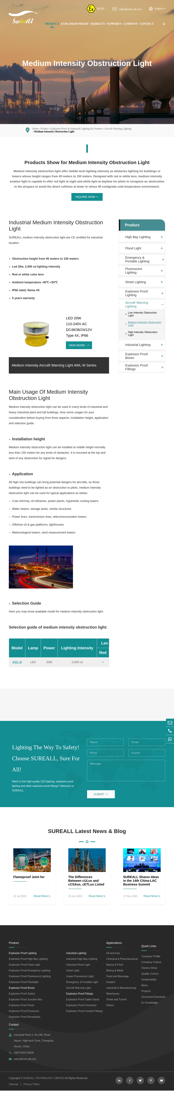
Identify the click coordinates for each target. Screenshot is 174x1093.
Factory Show (149, 970)
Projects (146, 993)
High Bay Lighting (137, 238)
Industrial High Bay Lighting (82, 961)
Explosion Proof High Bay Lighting (28, 961)
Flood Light (133, 249)
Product (52, 23)
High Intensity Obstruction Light (142, 335)
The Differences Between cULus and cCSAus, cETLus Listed (86, 883)
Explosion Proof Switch (22, 996)
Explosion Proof (75, 23)
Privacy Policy (32, 1086)
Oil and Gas (113, 955)
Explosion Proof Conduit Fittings (84, 1013)
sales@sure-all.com (130, 9)
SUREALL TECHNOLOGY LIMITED (43, 1080)
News (144, 987)
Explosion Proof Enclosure (24, 1013)
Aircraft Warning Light (78, 990)
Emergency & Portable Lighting (137, 260)
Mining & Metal (114, 973)
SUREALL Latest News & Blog (87, 833)
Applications (114, 945)
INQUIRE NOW (87, 198)
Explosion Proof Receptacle (24, 1019)
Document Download (153, 999)
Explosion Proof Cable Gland (82, 1001)
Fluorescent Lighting (133, 272)
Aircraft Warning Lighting (117, 129)
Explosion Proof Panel (21, 1007)
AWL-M (17, 664)
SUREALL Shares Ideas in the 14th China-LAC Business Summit (141, 883)
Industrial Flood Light (78, 967)
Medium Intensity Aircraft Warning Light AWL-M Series (54, 367)
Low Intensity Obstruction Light (142, 315)
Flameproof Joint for (28, 879)
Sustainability (148, 982)
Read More (42, 898)
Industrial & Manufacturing (121, 990)
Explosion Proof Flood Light (24, 967)
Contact (147, 23)
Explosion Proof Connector (81, 1007)
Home (35, 129)
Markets (97, 23)
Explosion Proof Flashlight (23, 984)
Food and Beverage (117, 978)
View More (79, 346)
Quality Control (149, 976)
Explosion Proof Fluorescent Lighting (30, 978)
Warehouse (112, 996)
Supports (113, 23)
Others (110, 1007)
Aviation (110, 984)
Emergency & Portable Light (82, 984)
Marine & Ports (114, 967)
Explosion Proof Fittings (136, 368)
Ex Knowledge (149, 1005)
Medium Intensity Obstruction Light (54, 132)
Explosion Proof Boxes (136, 357)
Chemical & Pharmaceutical (122, 961)
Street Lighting (135, 283)
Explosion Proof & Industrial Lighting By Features (76, 129)
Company (130, 23)
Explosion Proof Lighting (136, 294)
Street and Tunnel (116, 1001)
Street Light (72, 973)
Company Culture (151, 964)
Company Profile (150, 958)
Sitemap (13, 1086)
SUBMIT (101, 796)
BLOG (100, 8)
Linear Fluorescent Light (80, 978)
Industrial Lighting (137, 346)
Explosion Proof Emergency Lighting (29, 973)
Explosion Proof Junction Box (25, 1001)
